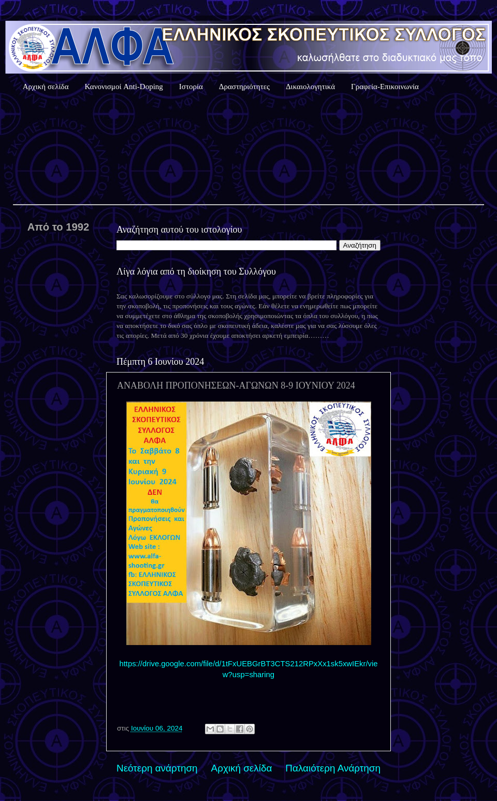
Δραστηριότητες (244, 86)
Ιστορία (191, 86)
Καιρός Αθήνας (248, 150)
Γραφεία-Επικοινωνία (385, 86)
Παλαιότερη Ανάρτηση (333, 768)
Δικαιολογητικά (310, 86)
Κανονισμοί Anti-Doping (124, 86)
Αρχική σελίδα (46, 86)
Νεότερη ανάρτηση (157, 768)
